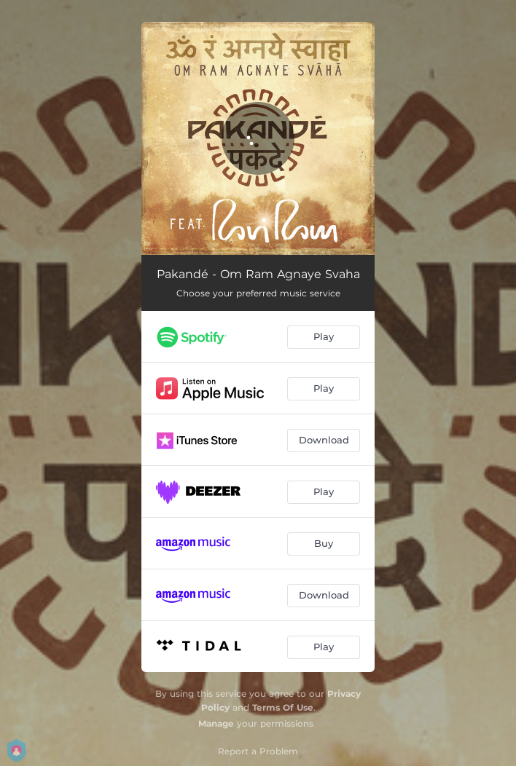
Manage (216, 723)
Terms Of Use (282, 707)
